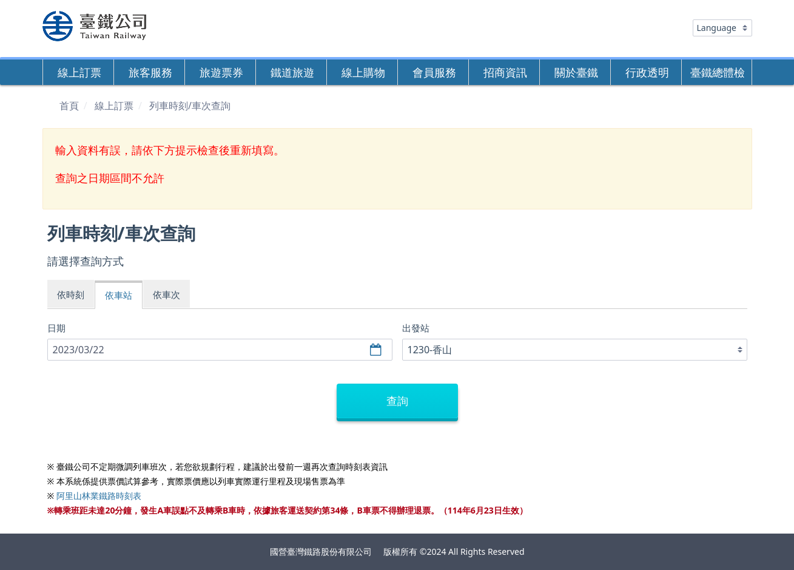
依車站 (118, 295)
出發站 (415, 328)
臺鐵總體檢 (717, 72)
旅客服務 (150, 72)
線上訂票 (79, 72)
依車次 (166, 294)
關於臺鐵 (576, 72)
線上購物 (363, 72)
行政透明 (647, 72)
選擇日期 (377, 350)
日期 (56, 328)
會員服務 (434, 72)
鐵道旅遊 (292, 72)
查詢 (397, 400)
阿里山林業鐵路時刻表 (98, 495)
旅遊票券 (221, 72)
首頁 (69, 105)
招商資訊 (505, 72)
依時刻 (70, 294)
